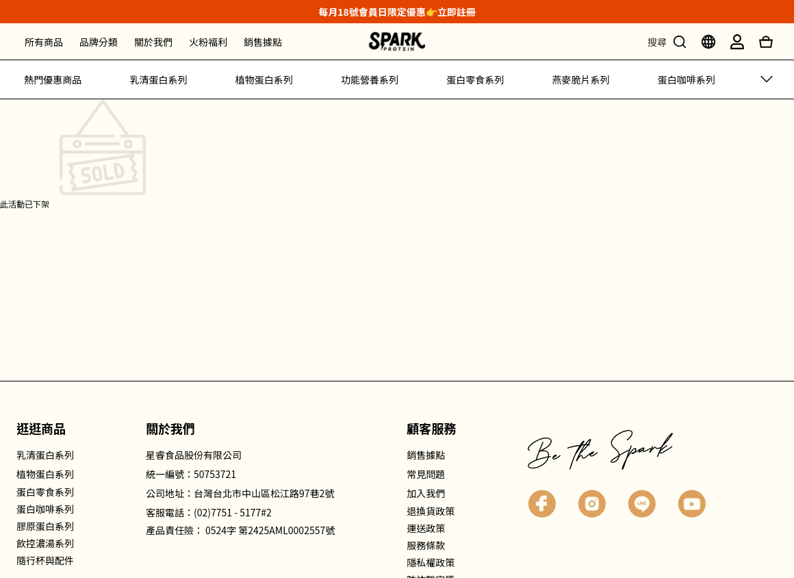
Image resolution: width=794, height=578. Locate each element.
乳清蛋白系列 (158, 79)
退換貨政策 (430, 511)
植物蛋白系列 (264, 79)
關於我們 (153, 42)
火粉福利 (208, 42)
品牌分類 (98, 42)
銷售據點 (263, 42)
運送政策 (426, 528)
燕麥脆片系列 (581, 79)
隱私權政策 (430, 562)
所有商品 (44, 42)
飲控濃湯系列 (45, 543)
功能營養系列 (369, 79)
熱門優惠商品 (52, 79)
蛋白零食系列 (475, 79)
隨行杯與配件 (45, 560)
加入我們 (426, 493)
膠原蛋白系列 (45, 526)
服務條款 (426, 545)
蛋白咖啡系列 (686, 79)
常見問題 (426, 474)
